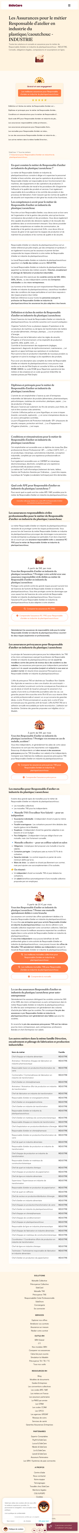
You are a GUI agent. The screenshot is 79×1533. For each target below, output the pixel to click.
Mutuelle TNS (39, 1291)
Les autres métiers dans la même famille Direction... (28, 140)
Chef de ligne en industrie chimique (26, 1246)
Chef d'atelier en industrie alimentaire (27, 1200)
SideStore (40, 1301)
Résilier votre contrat (39, 1331)
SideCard (39, 1287)
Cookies (39, 1497)
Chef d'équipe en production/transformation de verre (33, 1205)
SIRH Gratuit (39, 1340)
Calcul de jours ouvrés (39, 1354)
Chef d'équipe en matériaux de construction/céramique (34, 1235)
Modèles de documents (39, 1379)
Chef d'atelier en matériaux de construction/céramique (34, 1118)
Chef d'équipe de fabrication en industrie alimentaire (33, 1230)
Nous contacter (39, 1476)
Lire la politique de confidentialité (15, 1513)
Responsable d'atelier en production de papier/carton (33, 1187)
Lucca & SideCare (39, 1443)
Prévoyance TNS (39, 1294)
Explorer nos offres (39, 1320)
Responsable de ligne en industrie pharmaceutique (32, 1226)
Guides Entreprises (39, 1383)
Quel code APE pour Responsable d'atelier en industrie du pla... (32, 119)
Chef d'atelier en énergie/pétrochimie (27, 1102)
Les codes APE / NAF (39, 1390)
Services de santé (39, 1421)
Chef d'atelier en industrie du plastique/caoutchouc (32, 1209)
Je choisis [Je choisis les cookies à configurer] (27, 1521)
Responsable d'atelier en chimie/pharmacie (29, 1130)
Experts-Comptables (39, 1436)
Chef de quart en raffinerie (22, 1192)
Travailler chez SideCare (39, 1486)
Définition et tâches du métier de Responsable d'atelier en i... (31, 106)
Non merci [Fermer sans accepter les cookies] (10, 1521)
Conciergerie (39, 1305)
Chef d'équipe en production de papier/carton (30, 1172)
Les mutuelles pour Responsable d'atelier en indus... (28, 131)
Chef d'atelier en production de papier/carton (30, 1258)
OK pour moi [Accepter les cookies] (44, 1521)
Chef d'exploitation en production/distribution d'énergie (34, 1126)
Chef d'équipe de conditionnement (26, 1218)
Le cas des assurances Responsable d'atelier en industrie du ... (32, 135)
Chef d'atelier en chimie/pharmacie (26, 1082)
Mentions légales (39, 1490)
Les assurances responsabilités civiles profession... (27, 123)
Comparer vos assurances (39, 1350)
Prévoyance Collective (39, 1284)
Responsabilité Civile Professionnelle (39, 1298)
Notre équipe (39, 1479)
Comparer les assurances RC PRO (39, 609)
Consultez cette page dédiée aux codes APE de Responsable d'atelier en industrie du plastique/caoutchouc (39, 502)
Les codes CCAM (39, 1407)
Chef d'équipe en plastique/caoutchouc (28, 1222)
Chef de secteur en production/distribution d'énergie (33, 1196)
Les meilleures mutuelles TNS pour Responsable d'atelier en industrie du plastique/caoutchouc (39, 968)
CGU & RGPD (39, 1493)
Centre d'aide (39, 1472)
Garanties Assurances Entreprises (39, 1425)
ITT (39, 1343)
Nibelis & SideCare (39, 1447)
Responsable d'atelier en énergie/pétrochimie (30, 1098)
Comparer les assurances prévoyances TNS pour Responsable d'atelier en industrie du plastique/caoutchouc (39, 768)
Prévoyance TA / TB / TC (39, 1361)
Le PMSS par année (39, 1400)
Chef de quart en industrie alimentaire (27, 1142)
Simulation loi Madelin (39, 1357)
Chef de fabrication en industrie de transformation (32, 1093)
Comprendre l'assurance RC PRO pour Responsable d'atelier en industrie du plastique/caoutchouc (39, 617)
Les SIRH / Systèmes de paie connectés (39, 1461)
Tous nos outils (39, 1364)
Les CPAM (39, 1404)
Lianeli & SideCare (39, 1454)
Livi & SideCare (39, 1450)
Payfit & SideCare (39, 1440)
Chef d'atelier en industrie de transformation (30, 1106)
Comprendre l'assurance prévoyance (39, 777)
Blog (39, 1376)
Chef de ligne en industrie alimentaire (27, 1176)
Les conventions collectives (39, 1386)
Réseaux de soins (39, 1418)
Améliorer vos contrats (39, 1324)
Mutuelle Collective (39, 1280)
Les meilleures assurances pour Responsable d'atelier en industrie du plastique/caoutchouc (39, 93)
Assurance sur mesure (39, 1327)
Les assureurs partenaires (39, 1397)
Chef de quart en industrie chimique (26, 1167)
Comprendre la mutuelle (39, 976)
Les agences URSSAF (39, 1414)
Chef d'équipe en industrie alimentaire (27, 1056)
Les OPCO (39, 1411)
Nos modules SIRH (39, 1347)
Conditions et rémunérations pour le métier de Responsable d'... (32, 114)
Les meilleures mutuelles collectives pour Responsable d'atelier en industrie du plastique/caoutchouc (39, 957)
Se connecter (39, 1308)
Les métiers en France (39, 1393)
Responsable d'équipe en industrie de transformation (33, 1122)
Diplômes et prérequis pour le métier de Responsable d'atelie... (32, 110)
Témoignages (39, 1483)
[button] (13, 1529)
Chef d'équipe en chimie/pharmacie (26, 1213)
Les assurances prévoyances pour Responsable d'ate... (29, 127)
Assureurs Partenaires (39, 1457)
